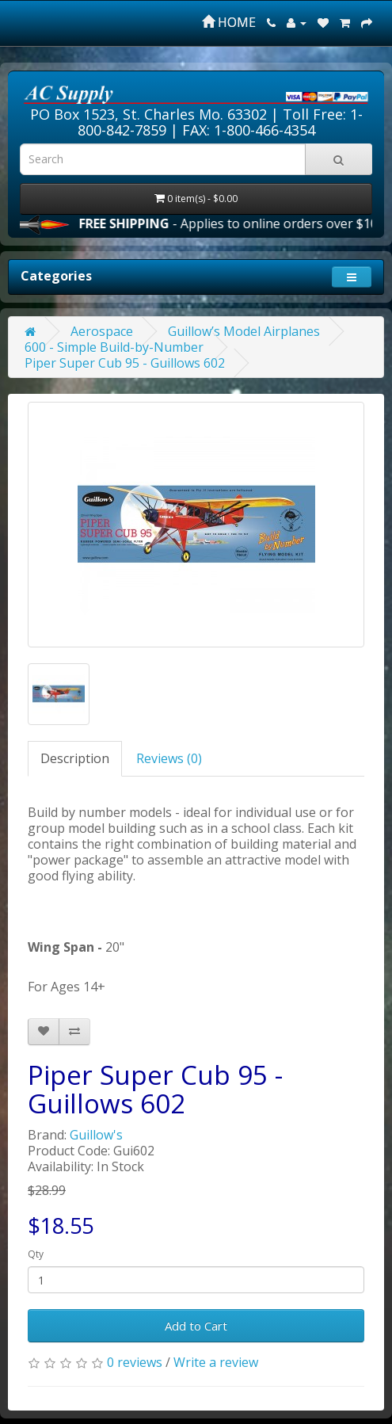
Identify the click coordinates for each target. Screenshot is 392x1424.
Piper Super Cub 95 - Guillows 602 (125, 363)
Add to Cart (196, 1326)
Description (74, 758)
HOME (229, 22)
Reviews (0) (169, 758)
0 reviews (134, 1362)
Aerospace (101, 331)
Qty (36, 1254)
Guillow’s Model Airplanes (244, 331)
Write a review (215, 1362)
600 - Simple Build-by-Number (114, 347)
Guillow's (96, 1134)
